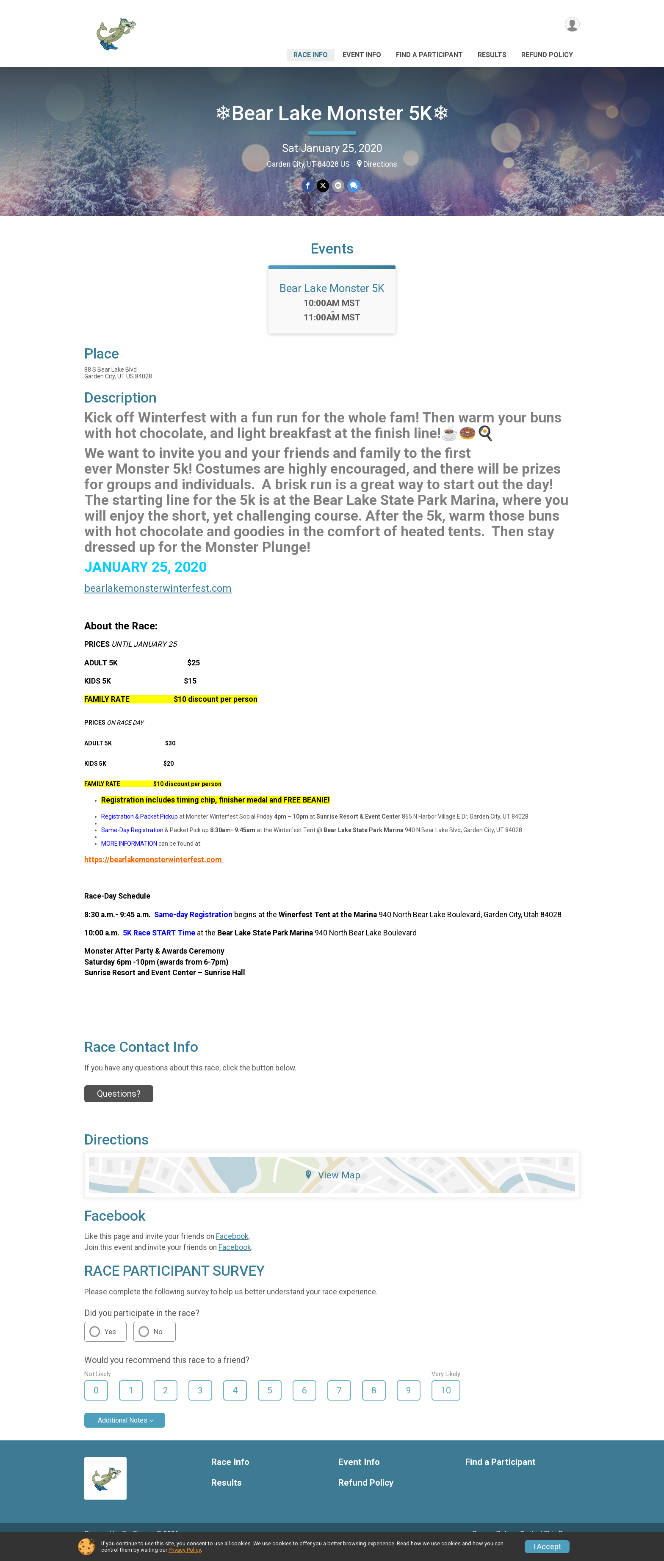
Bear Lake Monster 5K (332, 300)
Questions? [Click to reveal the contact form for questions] (119, 1105)
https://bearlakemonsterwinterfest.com (153, 871)
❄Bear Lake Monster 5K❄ (332, 113)
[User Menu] (572, 25)
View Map (332, 1186)
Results (492, 55)
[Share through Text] (353, 186)
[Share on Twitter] (323, 186)
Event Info (362, 55)
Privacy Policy (185, 1550)
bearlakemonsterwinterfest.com (158, 600)
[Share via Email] (338, 186)
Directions (380, 164)
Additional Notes (122, 1432)
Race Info (310, 55)
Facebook (232, 1248)
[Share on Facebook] (308, 186)
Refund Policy (547, 55)
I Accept (547, 1546)
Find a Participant (429, 55)
